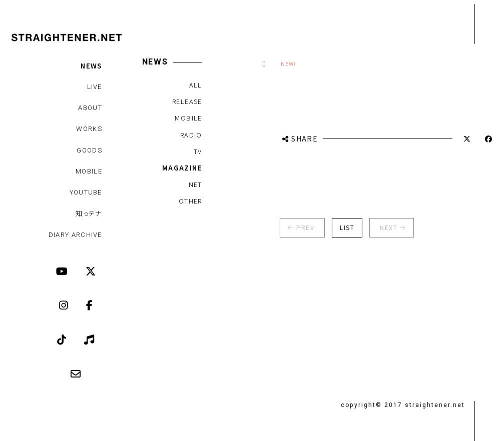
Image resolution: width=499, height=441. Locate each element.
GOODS (89, 150)
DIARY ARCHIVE (75, 234)
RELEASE (187, 101)
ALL (195, 85)
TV (197, 151)
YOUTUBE (86, 192)
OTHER (190, 201)
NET (195, 184)
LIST (342, 227)
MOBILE (89, 171)
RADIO (191, 135)
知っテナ (89, 213)
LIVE (94, 86)
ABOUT (90, 108)
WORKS (89, 128)
